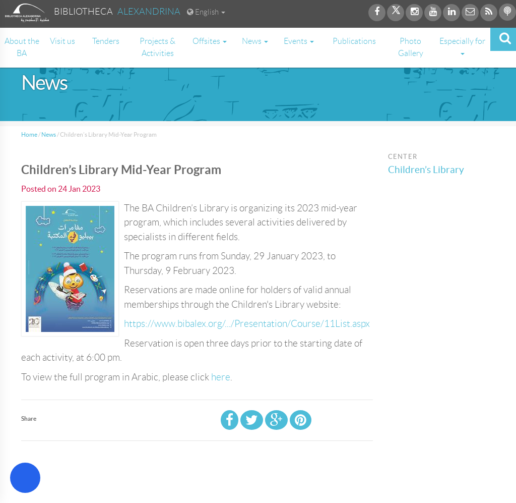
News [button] (255, 41)
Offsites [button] (209, 41)
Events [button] (299, 41)
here (220, 377)
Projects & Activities (157, 47)
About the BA (22, 47)
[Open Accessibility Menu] (25, 478)
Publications (354, 41)
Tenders (105, 41)
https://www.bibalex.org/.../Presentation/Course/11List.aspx (247, 323)
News (48, 134)
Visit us (62, 41)
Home (29, 134)
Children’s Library (426, 169)
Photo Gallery (410, 47)
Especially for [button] (462, 46)
